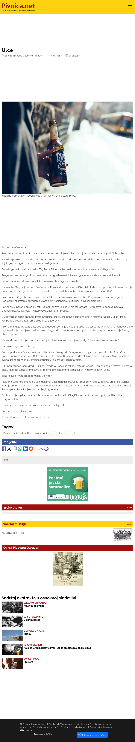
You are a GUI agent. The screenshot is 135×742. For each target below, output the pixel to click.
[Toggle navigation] (130, 7)
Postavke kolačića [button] (43, 734)
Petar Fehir (56, 55)
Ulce (74, 433)
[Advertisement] (67, 81)
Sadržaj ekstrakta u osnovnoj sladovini (23, 55)
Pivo (5, 433)
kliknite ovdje (26, 730)
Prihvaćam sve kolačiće (92, 735)
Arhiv (129, 507)
